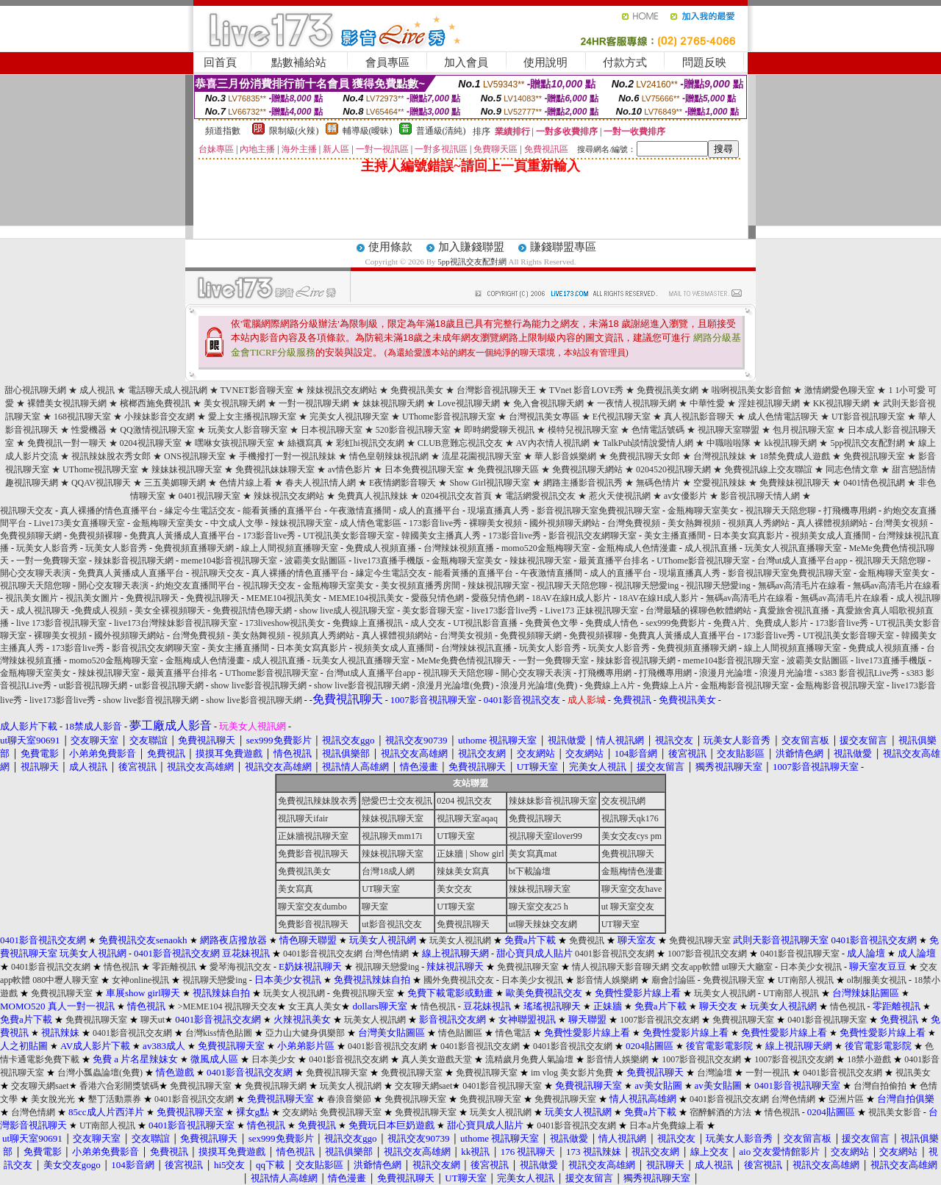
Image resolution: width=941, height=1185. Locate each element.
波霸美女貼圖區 (315, 560)
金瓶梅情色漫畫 (632, 871)
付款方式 (625, 62)
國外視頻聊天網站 (564, 523)
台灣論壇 (714, 1072)
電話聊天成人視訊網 (167, 390)
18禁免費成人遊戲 (794, 456)
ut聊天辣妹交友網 (543, 924)
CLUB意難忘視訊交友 (460, 443)
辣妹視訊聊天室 (301, 523)
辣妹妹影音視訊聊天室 (553, 801)
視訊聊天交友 (26, 510)
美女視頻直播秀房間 (420, 585)
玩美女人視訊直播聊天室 (793, 548)
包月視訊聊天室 (803, 430)
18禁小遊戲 (869, 1059)
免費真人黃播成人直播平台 (182, 535)
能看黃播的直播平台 (282, 510)
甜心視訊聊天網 (35, 390)
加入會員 (466, 62)
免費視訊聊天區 (508, 469)
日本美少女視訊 (811, 967)
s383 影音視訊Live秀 (859, 673)
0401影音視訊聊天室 (800, 953)
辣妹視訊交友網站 (342, 390)
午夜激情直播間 (360, 510)
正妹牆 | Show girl (470, 854)
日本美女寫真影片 (748, 535)
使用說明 (545, 62)
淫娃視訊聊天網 (769, 403)
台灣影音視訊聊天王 (496, 390)
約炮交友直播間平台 (195, 585)
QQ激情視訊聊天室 (157, 430)
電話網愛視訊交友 (540, 496)
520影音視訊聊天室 (413, 430)
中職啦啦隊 (728, 443)
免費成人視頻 (100, 610)
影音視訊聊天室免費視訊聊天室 (598, 510)
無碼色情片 (658, 483)
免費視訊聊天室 (874, 456)
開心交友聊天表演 (35, 573)
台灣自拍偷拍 (880, 1086)
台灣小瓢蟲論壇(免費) (100, 1072)
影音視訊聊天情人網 (760, 496)
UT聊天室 (456, 836)
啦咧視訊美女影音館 (751, 390)
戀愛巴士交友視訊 (397, 801)
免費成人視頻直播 (381, 548)
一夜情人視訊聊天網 (636, 403)
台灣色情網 (387, 953)
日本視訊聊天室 (331, 430)
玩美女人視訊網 (460, 940)
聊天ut (152, 1020)
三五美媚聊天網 (175, 483)
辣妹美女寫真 (463, 871)
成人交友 (428, 623)
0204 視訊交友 (464, 801)
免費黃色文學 (551, 623)
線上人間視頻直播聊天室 (289, 548)
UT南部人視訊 (806, 980)
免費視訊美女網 (667, 390)
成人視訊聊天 (42, 610)
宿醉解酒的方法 (720, 1112)
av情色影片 (349, 469)
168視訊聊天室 (82, 416)
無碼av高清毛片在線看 (801, 585)
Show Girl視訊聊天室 (489, 483)
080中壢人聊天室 (65, 980)
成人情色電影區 (370, 523)
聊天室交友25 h (538, 906)
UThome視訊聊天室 (100, 469)
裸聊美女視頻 (495, 523)
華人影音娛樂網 (565, 456)
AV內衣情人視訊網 (553, 443)
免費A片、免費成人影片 (760, 623)
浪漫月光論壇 (725, 673)
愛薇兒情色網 (437, 598)
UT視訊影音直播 (485, 623)
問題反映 (704, 62)
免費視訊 (586, 940)
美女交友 (454, 889)
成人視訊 (97, 390)
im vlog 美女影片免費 (572, 1072)
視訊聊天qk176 (630, 818)
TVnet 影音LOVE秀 (586, 390)
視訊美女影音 (894, 1112)
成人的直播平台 (429, 510)
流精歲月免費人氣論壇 (529, 1059)
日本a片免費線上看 (666, 1125)
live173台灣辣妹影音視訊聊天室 (175, 623)
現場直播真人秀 (498, 510)
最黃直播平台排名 (614, 560)
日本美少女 (273, 1059)
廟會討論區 (673, 980)
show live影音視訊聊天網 (259, 685)
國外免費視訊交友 (458, 980)
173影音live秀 (435, 523)
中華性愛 (707, 403)
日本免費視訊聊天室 (424, 469)
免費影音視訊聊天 (313, 854)
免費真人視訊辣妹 (372, 496)
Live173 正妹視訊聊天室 (591, 610)
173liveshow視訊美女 (285, 623)
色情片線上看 (245, 483)
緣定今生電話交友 (200, 510)
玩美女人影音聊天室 (247, 430)
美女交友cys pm (631, 836)
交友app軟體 (695, 967)
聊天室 (375, 906)
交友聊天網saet (40, 1086)
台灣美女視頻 (901, 523)
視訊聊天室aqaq (467, 818)
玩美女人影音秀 (47, 548)
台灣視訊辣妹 (719, 456)
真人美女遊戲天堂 (436, 1059)
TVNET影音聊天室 (257, 390)
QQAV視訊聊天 (101, 483)
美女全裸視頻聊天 (170, 610)
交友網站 (300, 1112)
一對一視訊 (767, 1072)
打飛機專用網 (849, 510)
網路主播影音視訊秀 (583, 483)
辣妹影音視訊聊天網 (133, 560)
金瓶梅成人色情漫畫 (637, 548)
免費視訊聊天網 (276, 1086)
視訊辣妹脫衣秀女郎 (111, 456)
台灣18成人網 (388, 871)
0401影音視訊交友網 (322, 953)
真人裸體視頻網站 (832, 523)
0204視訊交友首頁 (456, 496)
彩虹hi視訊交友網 (370, 443)
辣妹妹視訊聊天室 (186, 469)
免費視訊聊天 (152, 598)
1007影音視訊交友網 (707, 953)
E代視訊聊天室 (622, 416)
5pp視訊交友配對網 (472, 261)
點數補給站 (298, 62)
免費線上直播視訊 (367, 623)
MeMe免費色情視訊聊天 (464, 660)
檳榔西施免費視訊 (155, 403)
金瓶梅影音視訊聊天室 (745, 685)
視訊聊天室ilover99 (545, 836)
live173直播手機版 (389, 560)
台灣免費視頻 (633, 523)
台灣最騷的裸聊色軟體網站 (698, 610)
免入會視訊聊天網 (548, 403)
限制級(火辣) (294, 131)
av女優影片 (685, 496)
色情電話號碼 (657, 430)
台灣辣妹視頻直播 (458, 548)
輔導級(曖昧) (368, 131)
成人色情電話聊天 (783, 416)
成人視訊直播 (710, 548)
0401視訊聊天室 (209, 496)
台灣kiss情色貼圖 (218, 1033)
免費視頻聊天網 (31, 535)
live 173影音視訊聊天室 (61, 623)
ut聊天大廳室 (747, 967)
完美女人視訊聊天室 (349, 416)
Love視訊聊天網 (468, 403)
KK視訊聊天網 (841, 403)
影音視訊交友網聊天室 (592, 535)
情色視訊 (121, 967)
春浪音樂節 (349, 1099)
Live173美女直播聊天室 (79, 523)
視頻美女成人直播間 (830, 535)
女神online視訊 (140, 980)
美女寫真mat (533, 854)
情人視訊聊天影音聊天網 (620, 967)
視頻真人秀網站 (759, 523)
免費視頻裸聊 (95, 535)
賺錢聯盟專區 (563, 247)
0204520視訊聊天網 (673, 469)
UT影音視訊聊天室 (868, 416)
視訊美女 (913, 1072)
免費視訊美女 (416, 390)
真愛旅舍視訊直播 (794, 610)
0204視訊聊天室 (151, 443)
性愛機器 (89, 430)
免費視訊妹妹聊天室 (275, 469)
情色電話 (513, 1033)
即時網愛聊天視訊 (499, 430)
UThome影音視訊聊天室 (448, 416)
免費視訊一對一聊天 (67, 443)
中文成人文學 (236, 523)
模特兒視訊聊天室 (583, 430)
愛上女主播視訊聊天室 (252, 416)
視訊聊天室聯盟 (728, 430)
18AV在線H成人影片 (571, 598)
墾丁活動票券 (114, 1099)
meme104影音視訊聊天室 (229, 560)
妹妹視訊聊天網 (393, 403)
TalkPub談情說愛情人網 (648, 443)
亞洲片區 (846, 1099)
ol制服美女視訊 (876, 980)
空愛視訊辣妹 (719, 483)
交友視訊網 (623, 801)
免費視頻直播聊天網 (194, 548)
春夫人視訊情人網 (320, 483)
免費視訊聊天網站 (587, 469)
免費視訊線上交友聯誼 (768, 469)
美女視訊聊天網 (234, 403)
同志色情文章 (852, 469)
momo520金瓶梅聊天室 (545, 548)
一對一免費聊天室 (51, 560)
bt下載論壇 (530, 871)
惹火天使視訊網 (620, 496)
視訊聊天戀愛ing (648, 585)
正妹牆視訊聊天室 (313, 836)
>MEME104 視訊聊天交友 (228, 1006)
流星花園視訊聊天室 (481, 456)
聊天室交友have (631, 889)
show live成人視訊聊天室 (347, 610)
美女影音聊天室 (433, 610)
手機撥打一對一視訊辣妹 (287, 456)
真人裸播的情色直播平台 (108, 510)
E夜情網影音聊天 (402, 483)
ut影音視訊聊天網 (93, 685)
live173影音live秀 (504, 610)
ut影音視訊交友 (391, 924)
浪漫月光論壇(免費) (455, 685)
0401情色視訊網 (874, 483)
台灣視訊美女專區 (544, 416)
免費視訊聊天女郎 (644, 456)
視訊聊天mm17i (392, 836)
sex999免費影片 (675, 623)
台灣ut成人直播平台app (802, 560)
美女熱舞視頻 (694, 523)
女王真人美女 (314, 1006)
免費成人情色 (611, 623)
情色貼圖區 (460, 1033)
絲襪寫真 (305, 443)
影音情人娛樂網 (607, 980)
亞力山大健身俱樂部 (305, 1033)
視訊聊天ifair (303, 818)
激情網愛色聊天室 (839, 390)
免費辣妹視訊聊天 (794, 483)
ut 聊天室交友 (627, 906)
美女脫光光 (53, 1099)
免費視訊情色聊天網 (252, 610)
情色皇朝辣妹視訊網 (389, 456)
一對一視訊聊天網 (314, 403)
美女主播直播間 (675, 535)
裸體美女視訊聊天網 (67, 403)
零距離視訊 (174, 967)
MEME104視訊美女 (283, 598)
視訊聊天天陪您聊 (780, 510)
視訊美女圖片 (31, 598)
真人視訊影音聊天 (699, 416)
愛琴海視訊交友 (240, 967)
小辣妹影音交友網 (159, 416)
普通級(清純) (441, 131)
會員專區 (387, 62)
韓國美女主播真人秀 (441, 535)
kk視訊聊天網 (790, 443)
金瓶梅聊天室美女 (703, 510)
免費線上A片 (609, 685)
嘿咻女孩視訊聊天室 (234, 443)
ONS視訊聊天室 (195, 456)
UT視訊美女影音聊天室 (348, 535)
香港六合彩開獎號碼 (119, 1086)
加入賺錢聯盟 (471, 247)
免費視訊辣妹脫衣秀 (317, 801)
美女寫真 (295, 889)
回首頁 (220, 62)
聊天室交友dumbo (312, 906)
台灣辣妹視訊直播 (476, 648)
